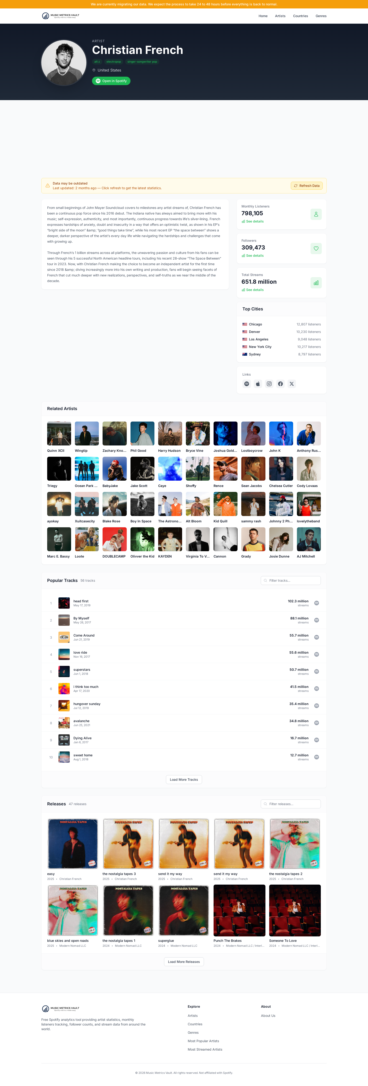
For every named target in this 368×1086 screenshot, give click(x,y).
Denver (254, 332)
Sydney (255, 354)
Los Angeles (258, 339)
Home (263, 16)
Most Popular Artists (203, 1041)
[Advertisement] (184, 135)
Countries (300, 16)
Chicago (255, 324)
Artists (280, 16)
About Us (268, 1016)
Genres (321, 16)
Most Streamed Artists (205, 1049)
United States (109, 70)
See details (253, 221)
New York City (260, 347)
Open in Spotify (111, 81)
